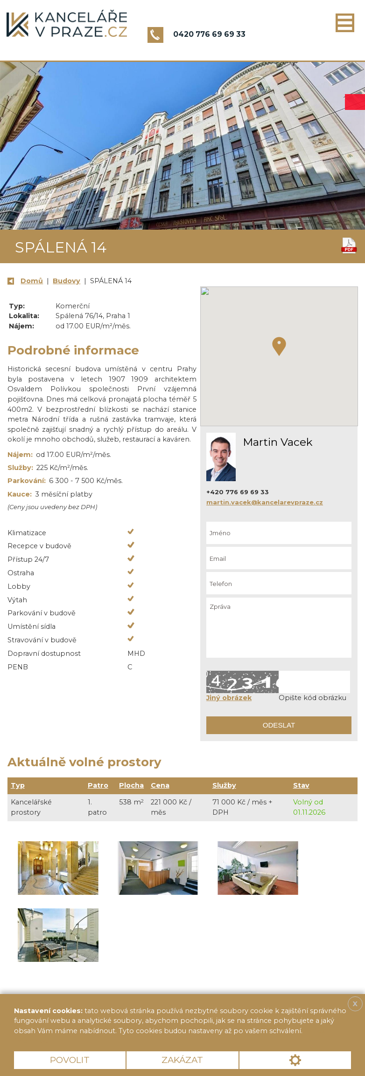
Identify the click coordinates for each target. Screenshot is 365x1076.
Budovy (66, 281)
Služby (224, 785)
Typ (18, 785)
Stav (301, 785)
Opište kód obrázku (312, 698)
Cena (160, 785)
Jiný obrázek (229, 698)
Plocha (131, 785)
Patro (98, 785)
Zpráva (278, 628)
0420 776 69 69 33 (209, 34)
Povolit (70, 1060)
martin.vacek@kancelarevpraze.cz (264, 502)
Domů (32, 281)
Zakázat (182, 1060)
